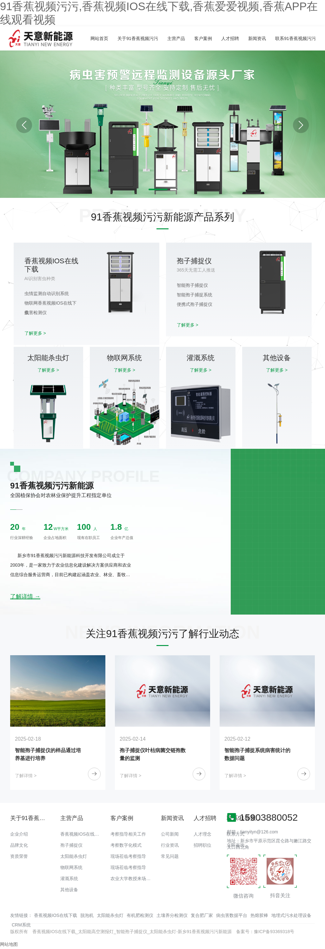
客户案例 (203, 38)
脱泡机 (87, 915)
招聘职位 (202, 845)
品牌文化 (19, 845)
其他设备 (69, 889)
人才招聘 (230, 38)
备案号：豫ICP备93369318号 (265, 931)
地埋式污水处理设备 (291, 915)
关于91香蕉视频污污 (137, 38)
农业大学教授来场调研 (132, 878)
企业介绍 (19, 834)
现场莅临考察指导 (128, 856)
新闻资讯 (257, 38)
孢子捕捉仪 (71, 845)
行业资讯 (170, 845)
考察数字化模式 (126, 845)
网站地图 (9, 944)
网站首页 (99, 38)
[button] (301, 125)
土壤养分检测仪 (172, 915)
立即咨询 (235, 845)
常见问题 (170, 856)
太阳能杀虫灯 (73, 856)
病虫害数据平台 (231, 915)
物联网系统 (71, 867)
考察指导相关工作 (128, 834)
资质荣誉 (19, 856)
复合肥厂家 (202, 915)
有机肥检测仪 (140, 915)
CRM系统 (21, 924)
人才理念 (202, 834)
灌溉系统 (69, 878)
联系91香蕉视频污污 (295, 38)
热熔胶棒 (259, 915)
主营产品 (176, 38)
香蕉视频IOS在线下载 (81, 834)
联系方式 (235, 834)
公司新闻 (170, 834)
